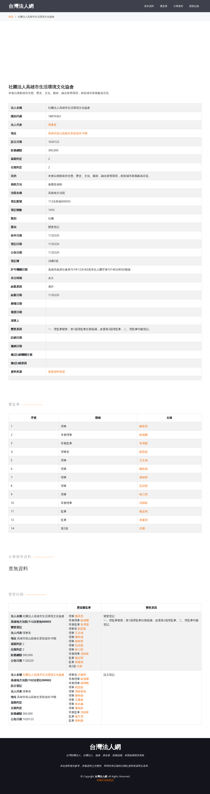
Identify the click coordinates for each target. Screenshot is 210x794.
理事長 (52, 125)
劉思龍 (143, 452)
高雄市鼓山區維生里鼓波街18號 (68, 133)
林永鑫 (79, 704)
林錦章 (143, 477)
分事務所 (178, 6)
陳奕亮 (143, 426)
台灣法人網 (21, 6)
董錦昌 (79, 708)
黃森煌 (143, 520)
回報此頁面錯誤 (105, 780)
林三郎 (143, 494)
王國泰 (79, 700)
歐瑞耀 (143, 435)
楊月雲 (79, 716)
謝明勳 (85, 683)
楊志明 (143, 511)
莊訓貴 (143, 486)
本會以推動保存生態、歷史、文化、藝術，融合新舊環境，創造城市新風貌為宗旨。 (60, 93)
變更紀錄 (194, 6)
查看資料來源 (56, 372)
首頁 (11, 16)
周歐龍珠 (80, 691)
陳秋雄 (143, 469)
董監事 (163, 6)
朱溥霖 (143, 443)
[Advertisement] (105, 55)
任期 (142, 528)
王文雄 (143, 460)
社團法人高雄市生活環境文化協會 (43, 675)
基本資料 (149, 6)
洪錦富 (143, 503)
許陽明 (82, 675)
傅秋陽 (79, 720)
